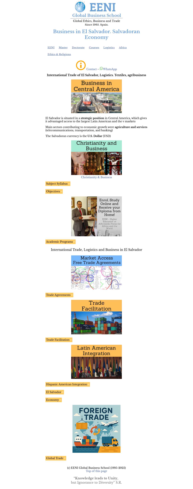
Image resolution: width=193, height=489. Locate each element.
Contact (91, 69)
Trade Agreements (58, 295)
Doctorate (78, 47)
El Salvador (53, 392)
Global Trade (54, 458)
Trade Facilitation (58, 339)
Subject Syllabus (57, 183)
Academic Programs (59, 241)
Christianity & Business (96, 177)
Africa (123, 47)
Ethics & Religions (59, 54)
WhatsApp (108, 69)
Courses (94, 47)
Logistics (109, 47)
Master (63, 47)
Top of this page (96, 471)
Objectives (53, 191)
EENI (51, 47)
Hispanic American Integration (66, 384)
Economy (52, 400)
